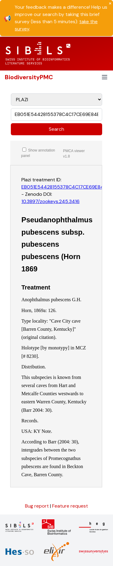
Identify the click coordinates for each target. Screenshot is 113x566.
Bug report (37, 506)
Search (56, 129)
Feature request (70, 506)
